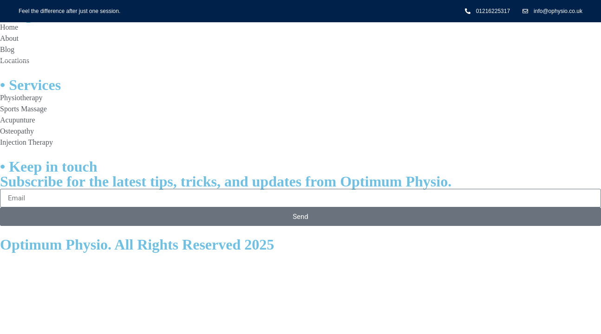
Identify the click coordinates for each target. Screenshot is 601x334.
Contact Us (409, 41)
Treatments (255, 41)
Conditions (332, 41)
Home (189, 41)
